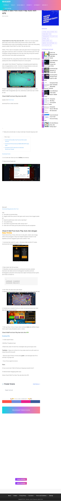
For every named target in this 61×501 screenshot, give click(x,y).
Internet (29, 5)
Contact (15, 495)
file (48, 45)
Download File (6, 336)
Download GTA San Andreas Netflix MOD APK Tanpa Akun (17, 144)
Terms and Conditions (42, 495)
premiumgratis (45, 36)
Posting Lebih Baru (21, 479)
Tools (12, 5)
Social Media (20, 5)
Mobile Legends (45, 40)
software (52, 43)
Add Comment (5, 16)
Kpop (54, 36)
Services (44, 5)
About (9, 495)
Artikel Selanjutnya (21, 483)
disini (20, 244)
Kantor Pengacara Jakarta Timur (36, 499)
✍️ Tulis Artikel (7, 8)
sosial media (45, 34)
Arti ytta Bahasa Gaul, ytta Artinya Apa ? (54, 124)
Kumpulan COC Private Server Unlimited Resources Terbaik (14, 148)
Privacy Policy (22, 495)
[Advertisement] (21, 28)
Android (44, 43)
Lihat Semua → (36, 384)
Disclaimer (31, 495)
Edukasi (52, 31)
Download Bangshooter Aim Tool (10, 209)
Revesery (6, 2)
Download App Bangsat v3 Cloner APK (53, 70)
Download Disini (6, 154)
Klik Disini (11, 100)
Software (36, 5)
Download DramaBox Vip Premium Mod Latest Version (16, 140)
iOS (43, 45)
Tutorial (5, 5)
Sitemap (51, 495)
